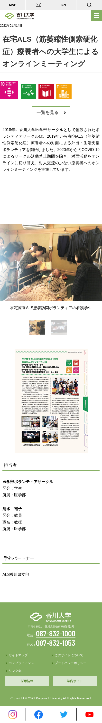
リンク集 (15, 671)
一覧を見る (47, 112)
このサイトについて (69, 655)
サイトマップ (18, 655)
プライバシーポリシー (70, 663)
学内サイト (75, 681)
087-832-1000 (55, 633)
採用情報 (27, 681)
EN (63, 5)
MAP (12, 5)
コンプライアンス (21, 663)
